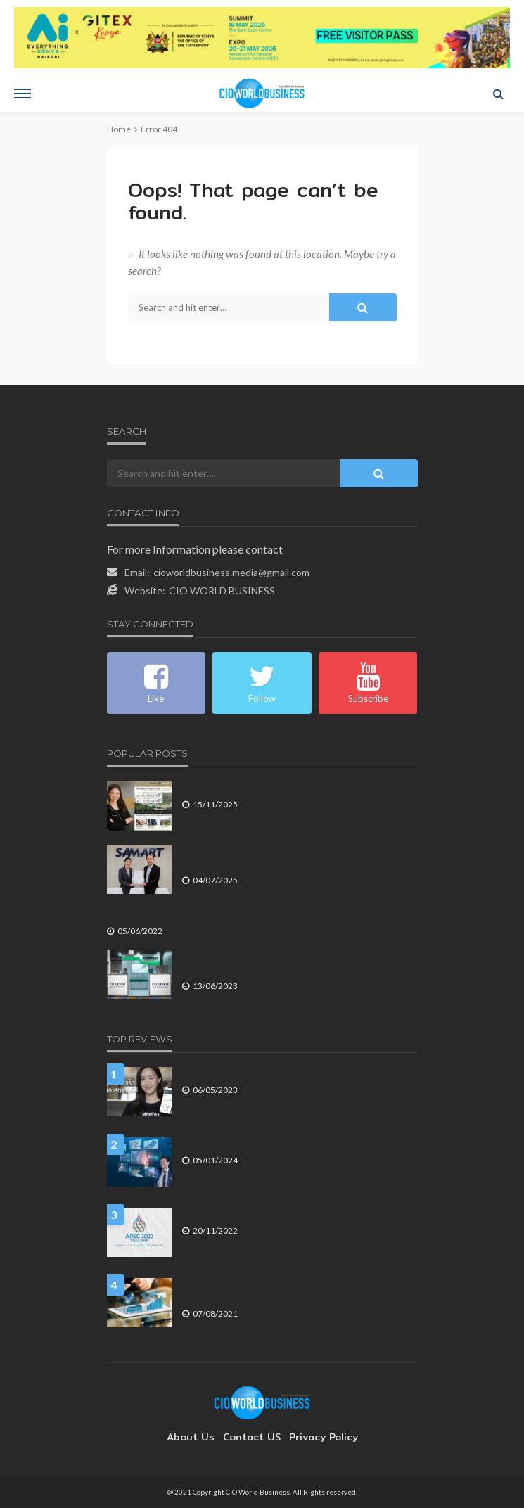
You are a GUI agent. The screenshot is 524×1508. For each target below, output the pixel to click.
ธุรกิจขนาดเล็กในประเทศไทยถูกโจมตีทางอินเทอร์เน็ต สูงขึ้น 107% (234, 914)
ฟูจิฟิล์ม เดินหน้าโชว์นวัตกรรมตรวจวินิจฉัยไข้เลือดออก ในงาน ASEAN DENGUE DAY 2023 (293, 962)
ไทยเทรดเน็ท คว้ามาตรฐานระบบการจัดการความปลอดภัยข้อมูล (292, 857)
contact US (251, 1437)
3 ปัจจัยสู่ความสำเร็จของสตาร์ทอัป (248, 1073)
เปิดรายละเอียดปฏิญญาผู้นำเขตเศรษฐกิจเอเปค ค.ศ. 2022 (291, 1213)
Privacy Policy (316, 1437)
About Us (197, 1437)
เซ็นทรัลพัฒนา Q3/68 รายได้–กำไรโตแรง (262, 787)
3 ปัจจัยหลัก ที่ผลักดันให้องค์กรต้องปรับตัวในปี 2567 (280, 1143)
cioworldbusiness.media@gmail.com (231, 572)
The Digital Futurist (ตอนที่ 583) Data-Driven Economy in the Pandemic (299, 1290)
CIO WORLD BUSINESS (222, 590)
